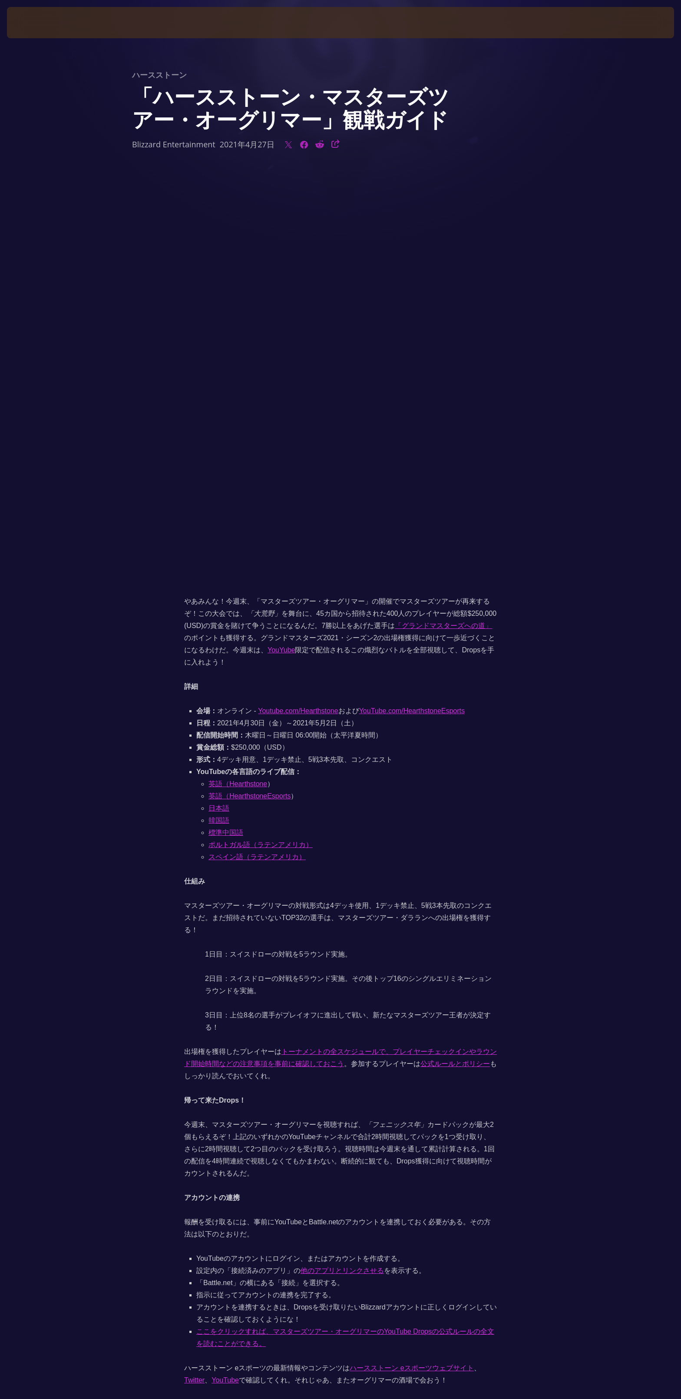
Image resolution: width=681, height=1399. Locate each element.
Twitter (194, 972)
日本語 (218, 400)
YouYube (281, 242)
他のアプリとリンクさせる (342, 862)
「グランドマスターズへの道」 (443, 217)
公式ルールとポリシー (455, 655)
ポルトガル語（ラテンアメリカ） (260, 436)
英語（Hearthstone (237, 375)
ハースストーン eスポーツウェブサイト (411, 960)
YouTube (225, 972)
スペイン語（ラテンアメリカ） (257, 448)
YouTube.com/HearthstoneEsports (412, 302)
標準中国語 (225, 424)
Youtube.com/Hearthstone (298, 302)
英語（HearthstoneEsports (249, 388)
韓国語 (218, 412)
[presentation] (39, 22)
